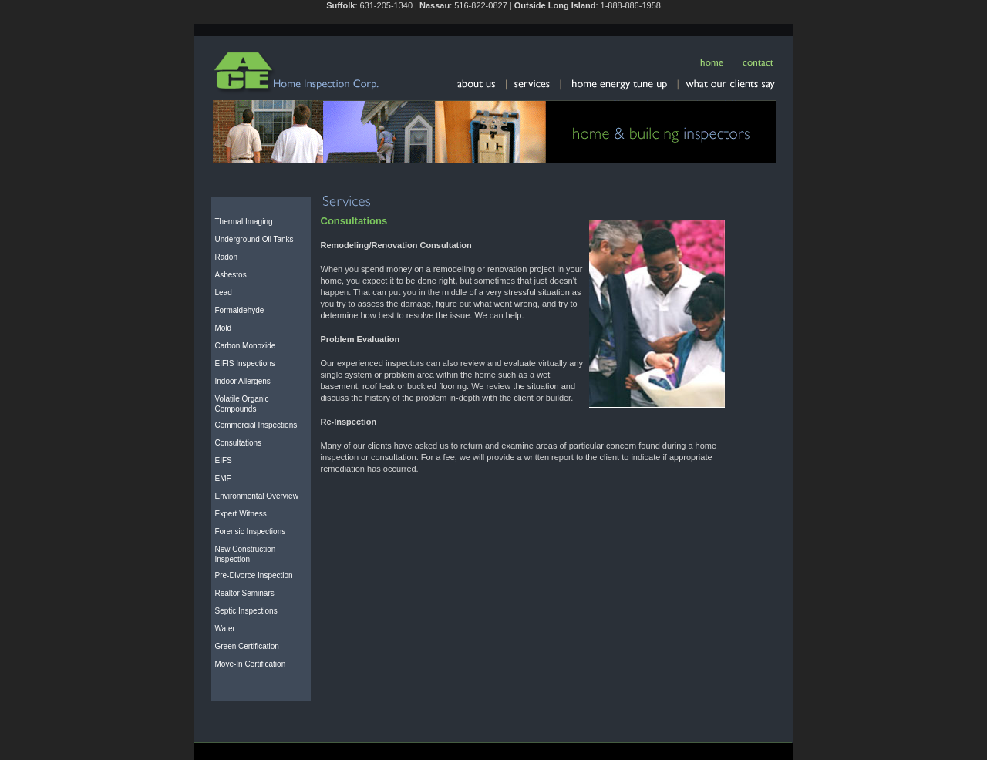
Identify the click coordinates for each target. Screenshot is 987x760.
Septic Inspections (246, 611)
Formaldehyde (239, 310)
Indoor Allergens (243, 381)
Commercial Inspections (256, 425)
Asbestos (231, 275)
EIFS (223, 460)
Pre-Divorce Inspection (254, 575)
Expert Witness (241, 513)
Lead (223, 292)
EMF (223, 478)
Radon (226, 257)
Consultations (238, 443)
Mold (223, 328)
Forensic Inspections (250, 531)
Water (225, 628)
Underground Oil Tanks (254, 239)
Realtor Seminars (245, 593)
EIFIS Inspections (245, 363)
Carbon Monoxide (245, 345)
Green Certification (247, 646)
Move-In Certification (250, 664)
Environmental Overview (256, 496)
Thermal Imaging (244, 221)
